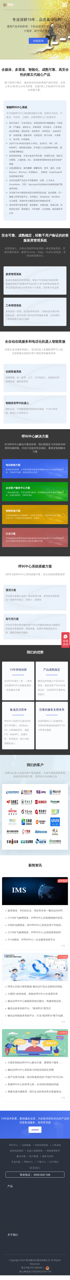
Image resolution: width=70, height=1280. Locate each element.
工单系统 (56, 1146)
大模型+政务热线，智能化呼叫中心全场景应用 (33, 994)
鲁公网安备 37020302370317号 (35, 1272)
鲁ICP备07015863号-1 (32, 1269)
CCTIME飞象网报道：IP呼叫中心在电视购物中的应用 (36, 917)
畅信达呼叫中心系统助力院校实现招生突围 (31, 1070)
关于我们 (54, 1163)
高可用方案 (12, 619)
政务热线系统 (17, 1152)
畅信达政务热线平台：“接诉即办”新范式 (29, 1008)
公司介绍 (16, 1243)
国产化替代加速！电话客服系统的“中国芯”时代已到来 (37, 1078)
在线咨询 (38, 40)
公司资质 (46, 1243)
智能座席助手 (53, 1152)
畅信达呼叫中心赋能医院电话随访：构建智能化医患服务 (38, 1001)
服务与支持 (47, 1157)
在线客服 (26, 1146)
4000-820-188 (42, 1176)
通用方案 (11, 590)
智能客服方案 (13, 511)
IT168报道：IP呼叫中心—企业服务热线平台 (31, 939)
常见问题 (16, 1163)
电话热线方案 (13, 465)
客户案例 (34, 1157)
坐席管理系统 (42, 1146)
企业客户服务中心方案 (18, 488)
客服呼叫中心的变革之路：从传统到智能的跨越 (33, 1085)
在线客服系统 (49, 1194)
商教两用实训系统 (21, 1214)
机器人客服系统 (35, 1152)
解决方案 (21, 1157)
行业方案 (10, 534)
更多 (63, 946)
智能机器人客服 (50, 1207)
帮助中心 (29, 1163)
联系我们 (16, 1249)
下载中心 (41, 1163)
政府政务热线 (18, 1207)
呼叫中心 (14, 1146)
